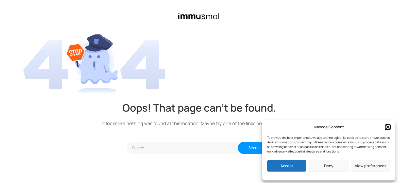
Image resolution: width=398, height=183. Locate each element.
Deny (328, 166)
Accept (286, 166)
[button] (387, 127)
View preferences (370, 166)
